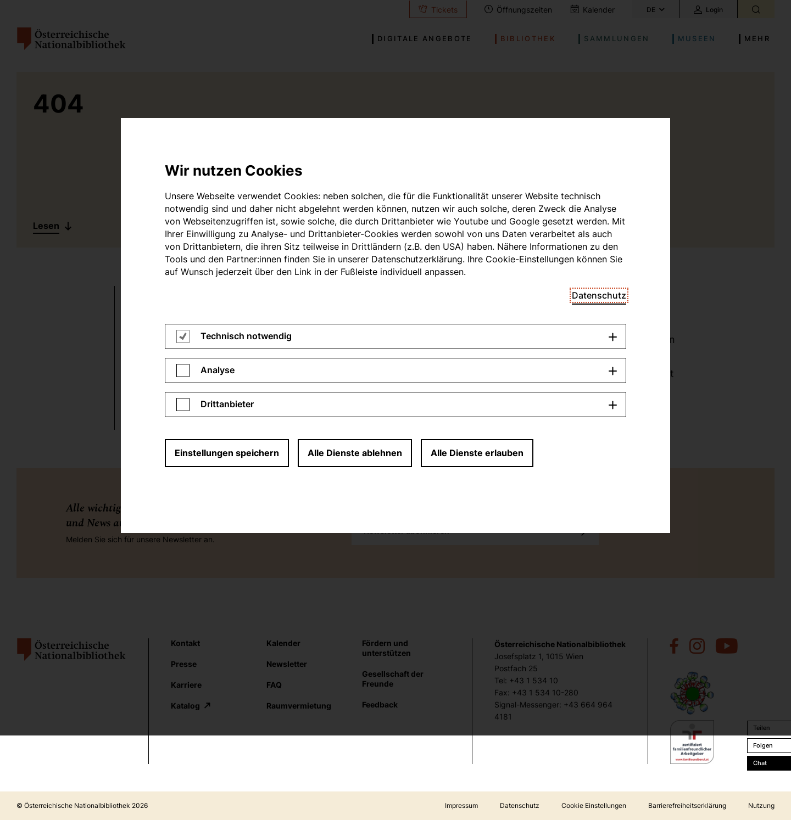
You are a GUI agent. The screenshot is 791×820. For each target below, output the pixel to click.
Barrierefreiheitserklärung (687, 805)
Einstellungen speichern (227, 187)
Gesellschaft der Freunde (393, 678)
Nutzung (761, 805)
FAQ (274, 684)
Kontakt (185, 643)
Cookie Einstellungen (593, 805)
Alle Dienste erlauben (477, 187)
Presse (184, 664)
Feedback (380, 704)
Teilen (761, 728)
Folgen (763, 745)
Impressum (461, 805)
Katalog (186, 705)
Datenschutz (519, 805)
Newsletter (286, 664)
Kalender (283, 643)
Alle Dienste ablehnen (355, 187)
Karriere (186, 684)
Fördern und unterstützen (386, 648)
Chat (760, 763)
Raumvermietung (298, 705)
